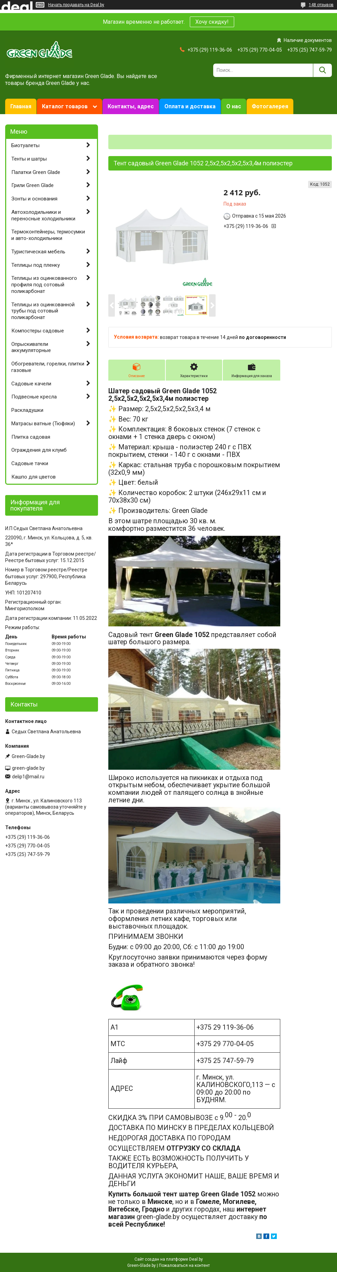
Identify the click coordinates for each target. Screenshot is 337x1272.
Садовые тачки (29, 463)
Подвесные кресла (34, 397)
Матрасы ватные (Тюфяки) (43, 423)
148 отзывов (321, 4)
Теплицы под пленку (35, 265)
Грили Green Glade (32, 185)
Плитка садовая (30, 437)
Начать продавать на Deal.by (76, 4)
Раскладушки (27, 410)
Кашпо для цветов (33, 477)
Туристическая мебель (38, 252)
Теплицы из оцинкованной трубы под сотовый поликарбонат (43, 311)
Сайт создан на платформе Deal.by (168, 1259)
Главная (20, 106)
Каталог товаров (65, 106)
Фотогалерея (270, 106)
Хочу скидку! (212, 22)
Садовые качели (31, 384)
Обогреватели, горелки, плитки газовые (47, 367)
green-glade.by (28, 768)
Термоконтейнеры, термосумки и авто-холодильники (48, 235)
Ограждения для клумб (39, 450)
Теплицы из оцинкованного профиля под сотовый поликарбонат (44, 284)
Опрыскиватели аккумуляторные (31, 347)
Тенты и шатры (29, 159)
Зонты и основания (34, 199)
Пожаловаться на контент (184, 1265)
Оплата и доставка (190, 106)
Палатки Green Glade (35, 172)
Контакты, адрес (131, 106)
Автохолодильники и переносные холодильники (43, 215)
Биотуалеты (25, 145)
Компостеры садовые (37, 331)
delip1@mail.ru (28, 776)
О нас (233, 106)
